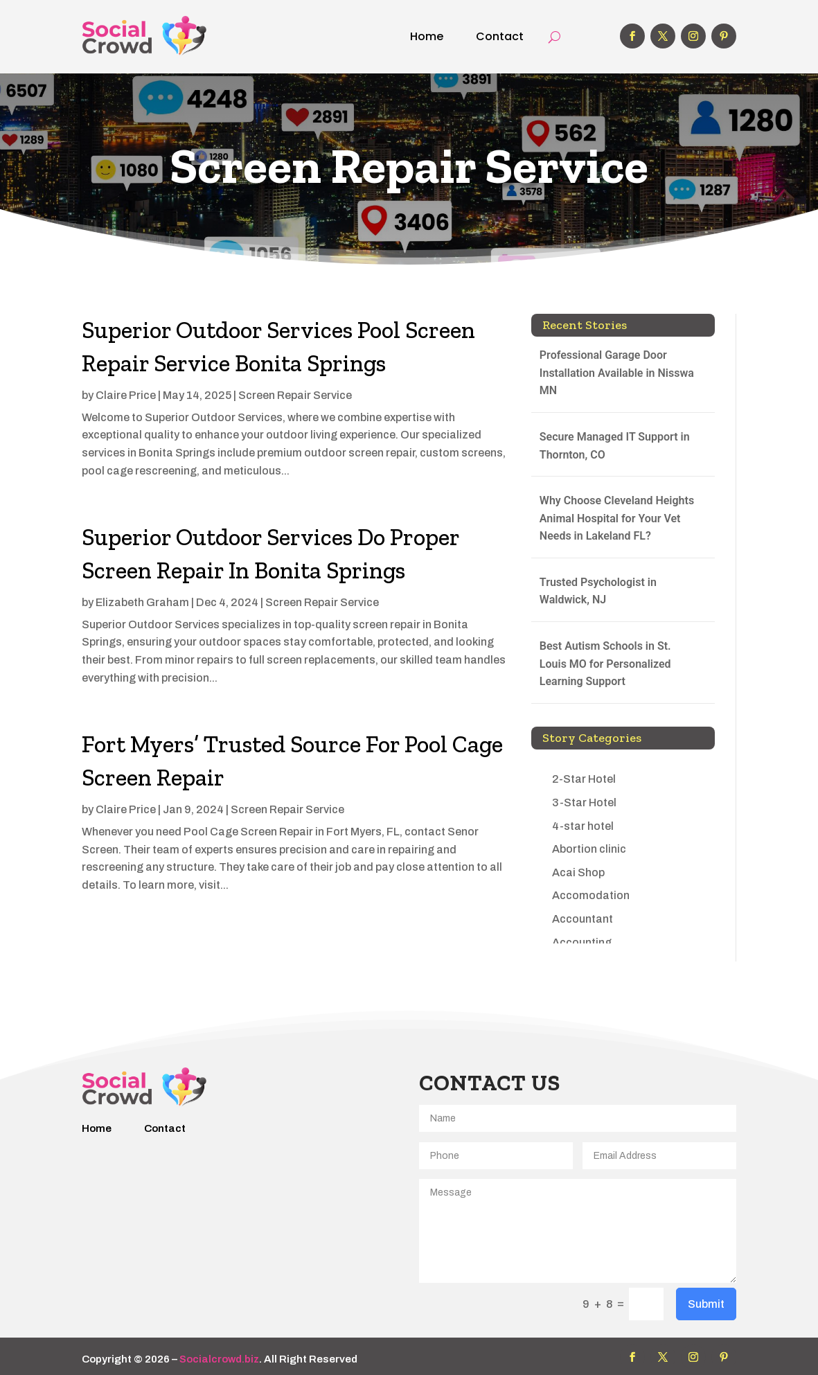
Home (426, 36)
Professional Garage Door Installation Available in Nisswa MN (617, 372)
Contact (500, 36)
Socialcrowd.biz (219, 1359)
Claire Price (126, 395)
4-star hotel (583, 826)
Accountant (582, 919)
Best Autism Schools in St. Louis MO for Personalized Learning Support (605, 663)
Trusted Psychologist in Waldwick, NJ (598, 591)
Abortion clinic (589, 849)
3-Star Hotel (584, 802)
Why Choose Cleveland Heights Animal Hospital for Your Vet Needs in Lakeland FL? (617, 518)
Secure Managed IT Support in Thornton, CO (615, 445)
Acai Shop (578, 872)
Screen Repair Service (295, 395)
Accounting (582, 942)
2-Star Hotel (584, 779)
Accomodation (591, 895)
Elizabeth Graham (142, 602)
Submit (706, 1304)
